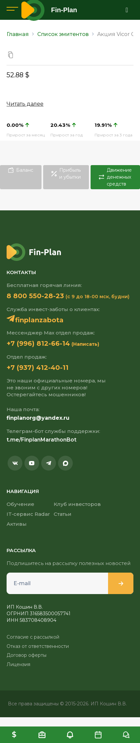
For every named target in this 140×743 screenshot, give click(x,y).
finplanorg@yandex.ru (38, 418)
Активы (17, 524)
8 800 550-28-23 (35, 296)
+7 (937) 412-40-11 (38, 367)
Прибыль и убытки (66, 173)
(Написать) (85, 344)
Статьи (62, 514)
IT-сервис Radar (28, 514)
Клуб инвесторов (77, 504)
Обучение (20, 504)
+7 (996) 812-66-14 (38, 343)
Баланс (20, 170)
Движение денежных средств (115, 177)
